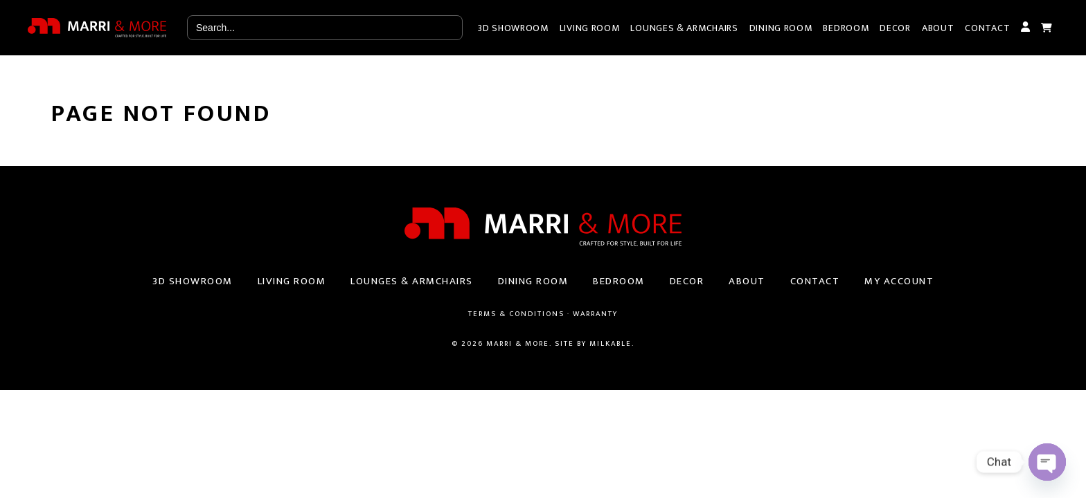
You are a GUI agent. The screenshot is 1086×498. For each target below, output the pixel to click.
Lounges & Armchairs (684, 28)
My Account (1025, 27)
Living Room (590, 28)
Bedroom (846, 28)
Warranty (595, 314)
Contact (987, 28)
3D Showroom (513, 28)
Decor (895, 28)
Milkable (610, 344)
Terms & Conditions (516, 314)
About (938, 28)
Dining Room (780, 28)
